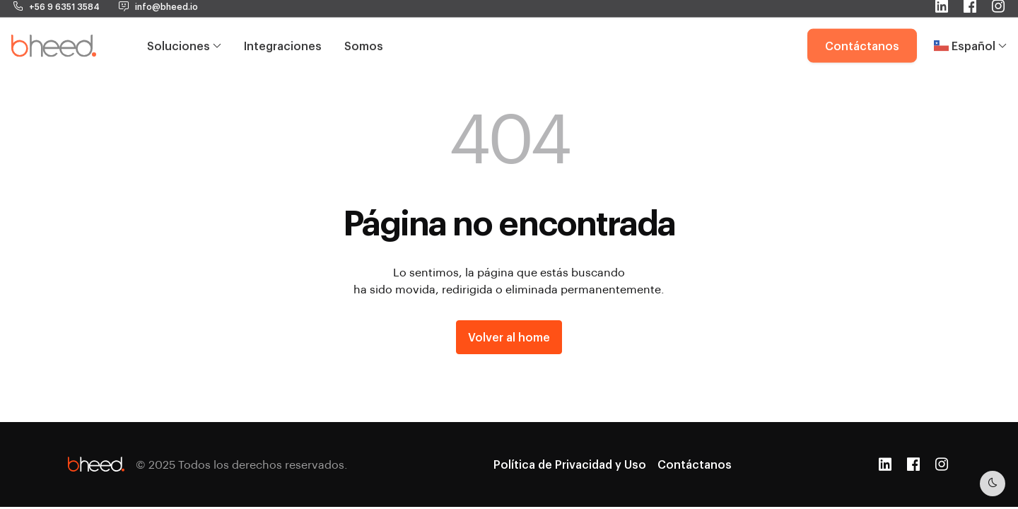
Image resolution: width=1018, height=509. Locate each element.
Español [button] (970, 29)
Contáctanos (862, 29)
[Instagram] (941, 464)
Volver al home (509, 337)
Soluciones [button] (184, 29)
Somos (363, 29)
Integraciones (283, 29)
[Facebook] (913, 464)
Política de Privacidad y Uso (569, 464)
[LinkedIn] (885, 464)
